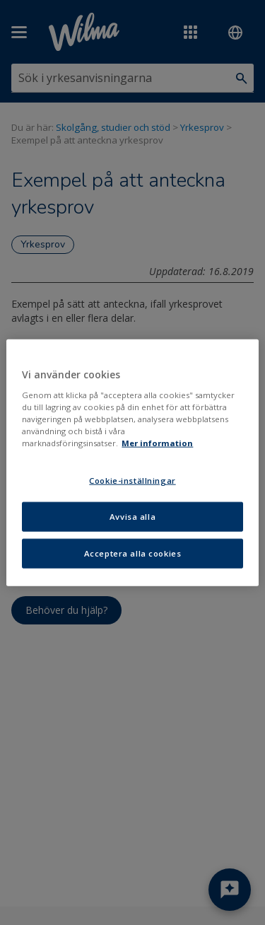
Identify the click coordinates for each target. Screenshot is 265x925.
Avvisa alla (132, 516)
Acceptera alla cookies (133, 552)
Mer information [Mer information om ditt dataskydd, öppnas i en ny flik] (157, 443)
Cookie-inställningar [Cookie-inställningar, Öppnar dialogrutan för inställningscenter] (132, 480)
